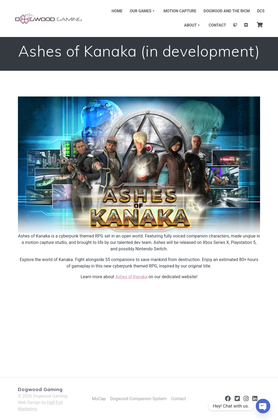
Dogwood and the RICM (227, 11)
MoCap (99, 398)
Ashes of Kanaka (131, 276)
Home (117, 11)
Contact (217, 25)
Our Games (140, 11)
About (190, 25)
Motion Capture (179, 11)
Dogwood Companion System (138, 398)
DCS (261, 11)
